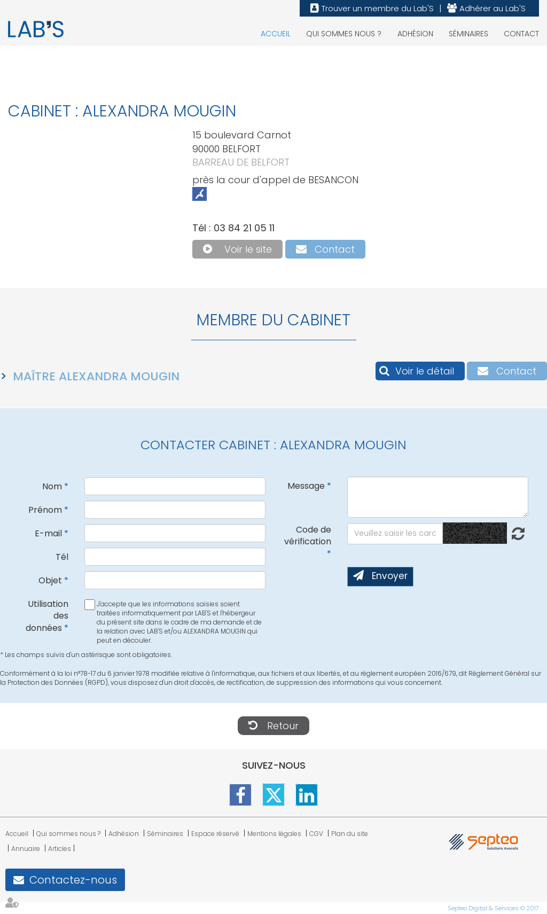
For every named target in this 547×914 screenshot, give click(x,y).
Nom (52, 486)
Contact (521, 33)
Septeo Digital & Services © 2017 (493, 908)
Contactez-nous (73, 879)
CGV (316, 833)
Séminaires (468, 33)
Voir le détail (424, 371)
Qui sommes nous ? (343, 33)
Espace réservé (215, 833)
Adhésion (415, 33)
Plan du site (349, 833)
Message (306, 486)
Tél (62, 557)
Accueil (276, 33)
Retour (283, 725)
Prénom (45, 510)
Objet (50, 580)
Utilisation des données (47, 616)
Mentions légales (274, 833)
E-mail (48, 533)
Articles (59, 848)
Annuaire (25, 848)
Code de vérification (307, 536)
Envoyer (390, 575)
